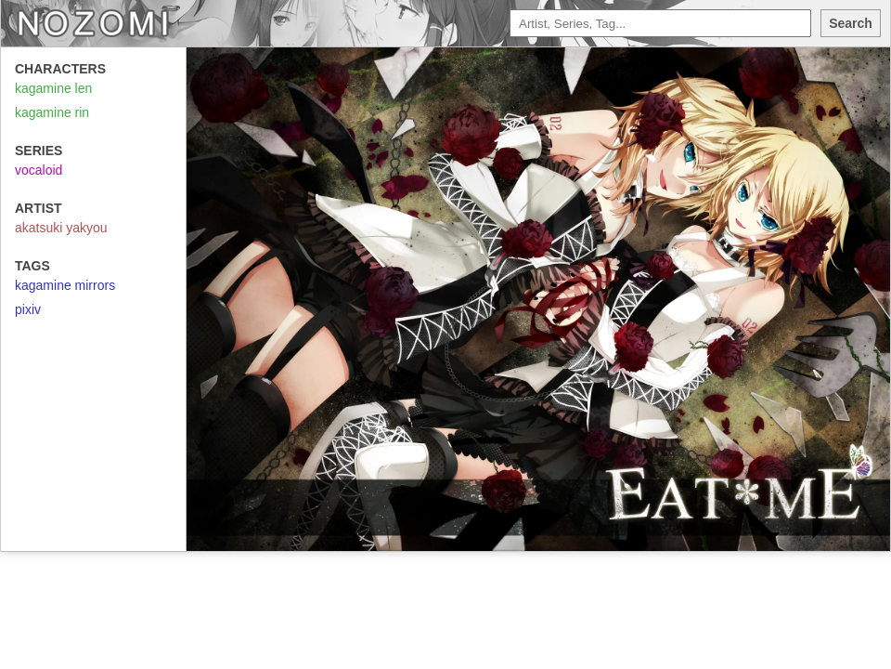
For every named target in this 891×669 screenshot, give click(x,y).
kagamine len (53, 88)
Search (850, 23)
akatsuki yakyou (61, 227)
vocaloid (38, 170)
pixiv (28, 309)
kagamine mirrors (65, 285)
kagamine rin (52, 112)
